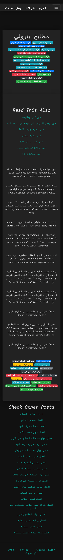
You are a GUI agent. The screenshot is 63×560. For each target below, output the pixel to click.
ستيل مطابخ (16, 379)
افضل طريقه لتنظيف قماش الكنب (31, 486)
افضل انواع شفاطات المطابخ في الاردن (32, 438)
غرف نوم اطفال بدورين (42, 42)
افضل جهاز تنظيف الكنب (31, 432)
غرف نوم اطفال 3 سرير (31, 78)
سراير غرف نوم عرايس (31, 372)
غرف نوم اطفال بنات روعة (23, 74)
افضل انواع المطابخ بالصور (31, 514)
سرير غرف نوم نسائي (41, 382)
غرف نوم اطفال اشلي (18, 71)
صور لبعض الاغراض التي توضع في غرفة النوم (31, 123)
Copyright (32, 553)
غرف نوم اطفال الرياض (20, 42)
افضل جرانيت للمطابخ (31, 492)
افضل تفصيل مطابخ (31, 498)
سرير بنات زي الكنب (48, 375)
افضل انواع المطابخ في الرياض (31, 480)
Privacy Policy (45, 549)
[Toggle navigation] (56, 7)
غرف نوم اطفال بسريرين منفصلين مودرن (31, 56)
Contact (25, 549)
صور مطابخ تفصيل (31, 135)
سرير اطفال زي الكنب (47, 386)
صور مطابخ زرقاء (31, 153)
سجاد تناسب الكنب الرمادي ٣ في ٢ (21, 386)
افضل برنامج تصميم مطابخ (31, 520)
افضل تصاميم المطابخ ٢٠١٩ (31, 462)
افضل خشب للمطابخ (32, 526)
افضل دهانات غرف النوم (32, 426)
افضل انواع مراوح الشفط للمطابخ (32, 532)
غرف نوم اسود (48, 49)
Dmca (11, 549)
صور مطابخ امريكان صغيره (31, 147)
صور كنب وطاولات (31, 117)
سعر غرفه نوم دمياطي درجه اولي (38, 379)
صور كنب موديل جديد (31, 141)
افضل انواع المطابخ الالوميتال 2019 (31, 474)
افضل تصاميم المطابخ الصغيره (31, 468)
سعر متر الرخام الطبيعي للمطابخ (24, 368)
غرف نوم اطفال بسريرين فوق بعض (32, 67)
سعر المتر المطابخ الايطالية (23, 361)
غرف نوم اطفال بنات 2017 (42, 71)
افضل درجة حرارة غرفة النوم (31, 444)
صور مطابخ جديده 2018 (31, 129)
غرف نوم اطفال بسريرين (31, 64)
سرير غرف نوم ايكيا (21, 382)
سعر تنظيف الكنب (42, 364)
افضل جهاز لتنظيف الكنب (31, 456)
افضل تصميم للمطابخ (31, 420)
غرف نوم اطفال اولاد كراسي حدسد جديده (31, 60)
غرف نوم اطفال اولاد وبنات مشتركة (31, 81)
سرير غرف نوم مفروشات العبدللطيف (21, 375)
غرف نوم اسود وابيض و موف (31, 46)
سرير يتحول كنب (44, 361)
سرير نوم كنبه (46, 368)
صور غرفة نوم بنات (26, 7)
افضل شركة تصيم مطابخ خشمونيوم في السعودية (31, 506)
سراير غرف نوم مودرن (22, 364)
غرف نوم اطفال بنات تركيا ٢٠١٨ (31, 53)
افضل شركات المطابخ (31, 414)
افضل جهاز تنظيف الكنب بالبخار (31, 450)
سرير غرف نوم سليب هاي (31, 389)
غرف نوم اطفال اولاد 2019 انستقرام (24, 49)
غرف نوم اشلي (44, 74)
